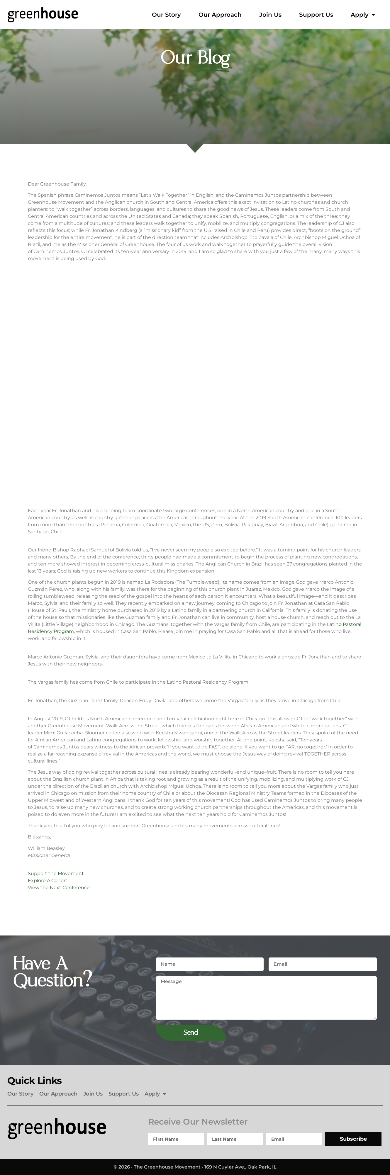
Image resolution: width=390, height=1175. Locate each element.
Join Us (270, 14)
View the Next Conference (59, 887)
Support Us (316, 14)
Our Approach (220, 14)
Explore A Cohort (47, 880)
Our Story (166, 14)
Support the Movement (56, 873)
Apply (363, 15)
